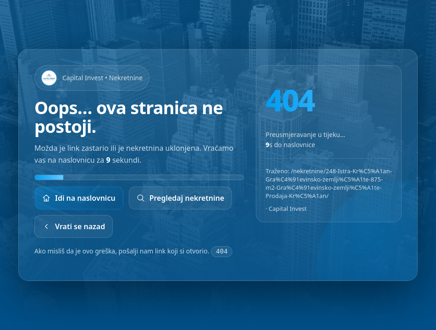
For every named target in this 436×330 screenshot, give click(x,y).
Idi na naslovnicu (79, 198)
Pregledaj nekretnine (181, 198)
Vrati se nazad (73, 226)
